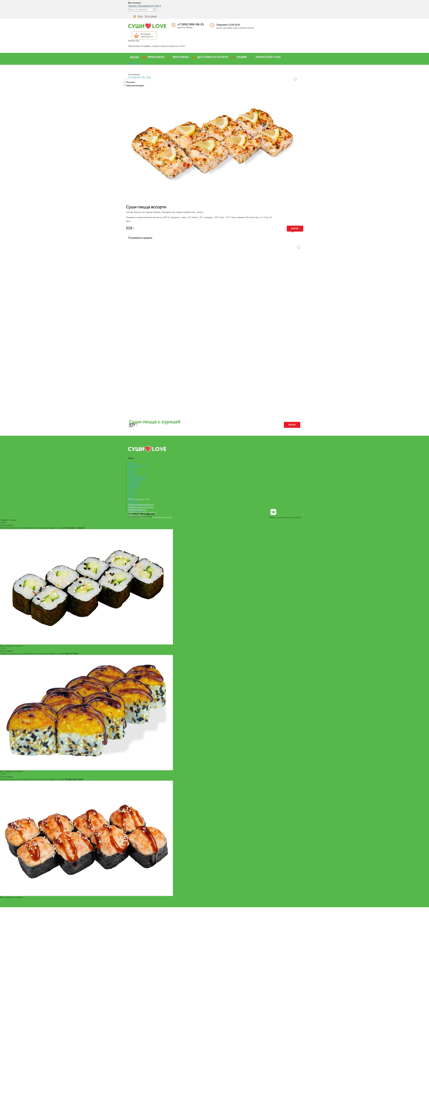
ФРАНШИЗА (156, 57)
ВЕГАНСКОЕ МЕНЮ (137, 476)
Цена (148, 77)
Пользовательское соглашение (140, 507)
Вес (143, 77)
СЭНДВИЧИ (134, 484)
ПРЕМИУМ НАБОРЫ (137, 466)
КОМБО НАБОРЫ (136, 479)
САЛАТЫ (132, 492)
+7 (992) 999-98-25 (191, 24)
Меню (131, 497)
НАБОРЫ (132, 463)
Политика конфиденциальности (141, 505)
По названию (134, 77)
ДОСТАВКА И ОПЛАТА (212, 57)
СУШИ (131, 471)
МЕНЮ (134, 57)
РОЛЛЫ (131, 469)
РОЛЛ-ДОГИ (134, 487)
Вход (140, 16)
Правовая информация (137, 510)
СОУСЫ (131, 495)
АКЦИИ (242, 57)
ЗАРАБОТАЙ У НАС (268, 57)
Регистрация (151, 16)
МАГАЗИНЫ (181, 57)
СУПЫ (131, 489)
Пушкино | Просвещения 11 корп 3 (144, 6)
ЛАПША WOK (134, 482)
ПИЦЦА (131, 474)
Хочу (295, 228)
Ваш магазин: (134, 3)
